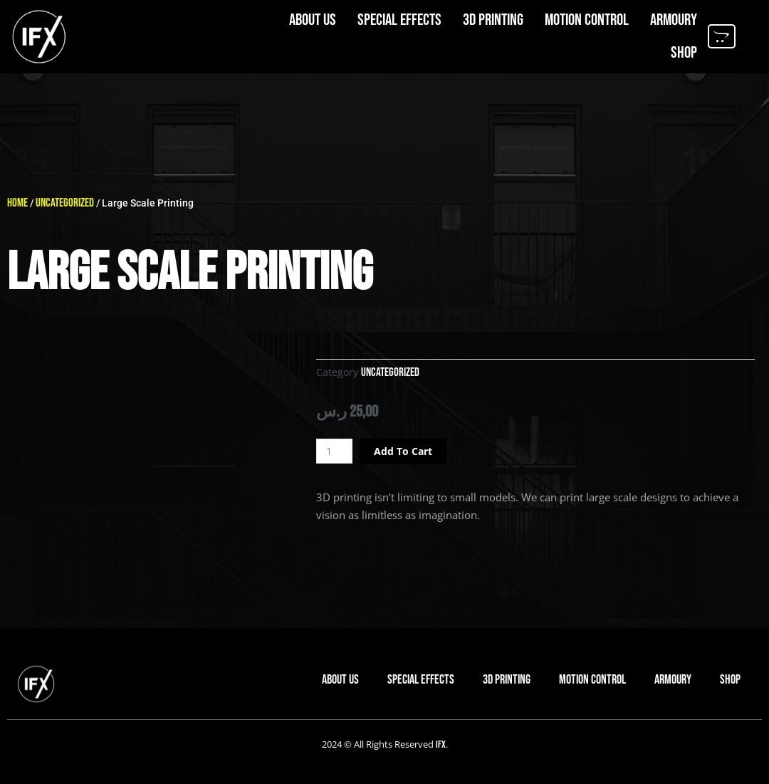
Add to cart (407, 451)
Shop (684, 51)
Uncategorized (69, 202)
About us (312, 18)
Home (18, 202)
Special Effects (399, 18)
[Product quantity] (335, 451)
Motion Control (587, 18)
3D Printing (493, 18)
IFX (441, 744)
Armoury (673, 18)
